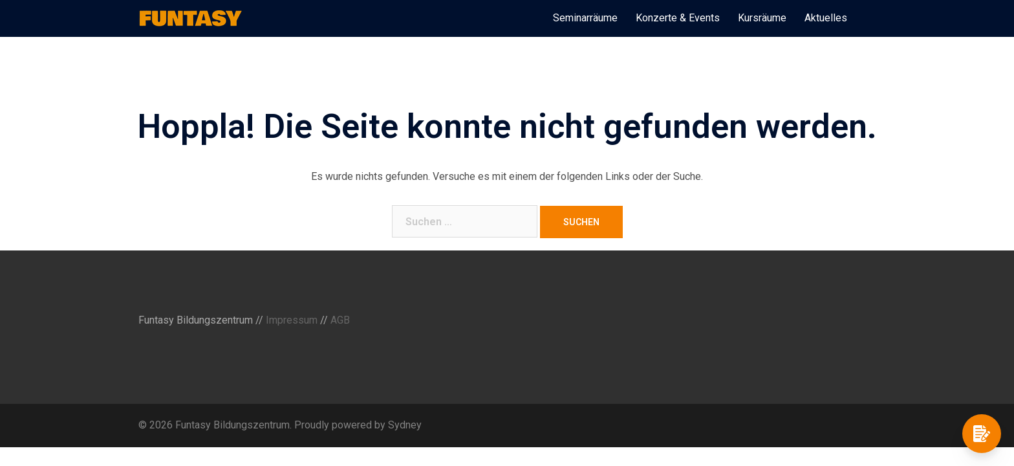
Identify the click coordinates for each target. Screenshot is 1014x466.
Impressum (292, 320)
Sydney (405, 425)
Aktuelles (825, 18)
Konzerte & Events (678, 18)
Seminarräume (585, 18)
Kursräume (762, 18)
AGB (340, 320)
